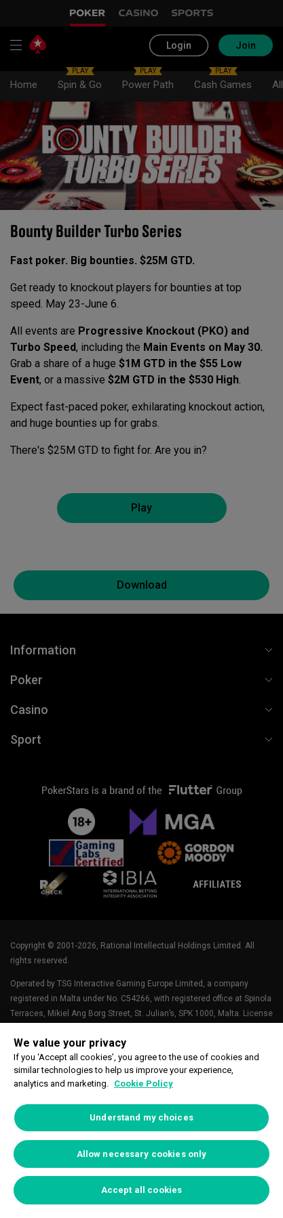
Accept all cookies (141, 1190)
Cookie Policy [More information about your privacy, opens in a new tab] (143, 1083)
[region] (141, 1120)
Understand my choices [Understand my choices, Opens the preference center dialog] (141, 1117)
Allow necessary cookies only (142, 1154)
